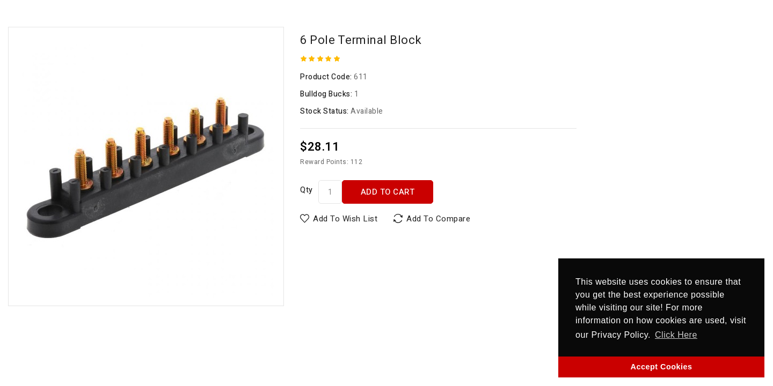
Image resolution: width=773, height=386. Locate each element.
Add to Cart (388, 192)
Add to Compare (438, 219)
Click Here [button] (676, 334)
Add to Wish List (345, 219)
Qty (306, 190)
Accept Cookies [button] (661, 366)
